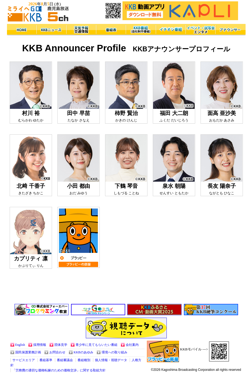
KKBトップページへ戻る (22, 30)
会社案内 (132, 345)
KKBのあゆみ (83, 352)
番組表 (111, 30)
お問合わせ (57, 352)
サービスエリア (23, 360)
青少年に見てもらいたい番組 (96, 345)
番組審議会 (65, 360)
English (20, 345)
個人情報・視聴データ (111, 360)
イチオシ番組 (171, 30)
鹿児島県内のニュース (51, 30)
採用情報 (39, 345)
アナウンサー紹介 (230, 30)
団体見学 (60, 345)
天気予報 (81, 30)
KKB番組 (141, 30)
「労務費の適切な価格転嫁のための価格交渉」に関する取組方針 (59, 370)
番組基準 (45, 360)
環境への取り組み (114, 352)
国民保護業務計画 (28, 352)
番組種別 (83, 360)
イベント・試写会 (200, 30)
